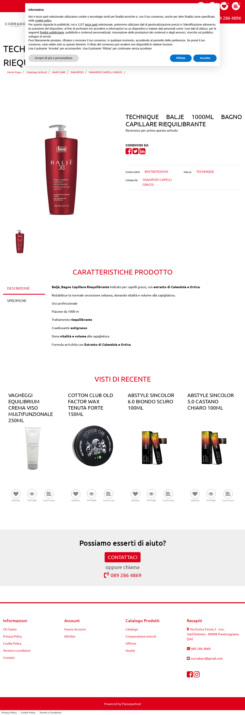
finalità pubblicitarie (52, 32)
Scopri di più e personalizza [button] (53, 58)
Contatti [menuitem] (9, 657)
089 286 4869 (122, 575)
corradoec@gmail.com (207, 658)
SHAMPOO (77, 72)
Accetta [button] (205, 58)
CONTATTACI (123, 557)
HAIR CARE (58, 72)
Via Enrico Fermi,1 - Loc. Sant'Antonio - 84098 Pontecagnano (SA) (213, 634)
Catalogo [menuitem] (132, 629)
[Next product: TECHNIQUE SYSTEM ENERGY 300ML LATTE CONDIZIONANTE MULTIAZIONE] (125, 83)
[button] (61, 169)
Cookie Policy (28, 712)
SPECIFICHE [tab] (16, 300)
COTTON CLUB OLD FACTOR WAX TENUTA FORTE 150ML (90, 404)
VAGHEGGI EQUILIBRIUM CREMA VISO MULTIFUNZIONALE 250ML (30, 407)
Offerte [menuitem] (131, 643)
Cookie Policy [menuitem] (12, 643)
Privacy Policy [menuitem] (12, 636)
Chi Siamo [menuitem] (10, 629)
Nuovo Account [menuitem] (75, 629)
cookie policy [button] (43, 20)
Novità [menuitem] (130, 650)
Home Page (14, 72)
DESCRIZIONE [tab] (18, 288)
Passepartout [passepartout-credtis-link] (131, 704)
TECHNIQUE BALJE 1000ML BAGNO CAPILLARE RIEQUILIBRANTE (180, 72)
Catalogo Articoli (36, 72)
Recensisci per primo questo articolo (152, 130)
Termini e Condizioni (50, 712)
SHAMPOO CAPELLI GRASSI (105, 72)
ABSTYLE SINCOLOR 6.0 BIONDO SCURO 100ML (151, 401)
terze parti (91, 24)
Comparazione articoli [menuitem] (141, 636)
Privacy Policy (9, 712)
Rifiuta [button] (180, 58)
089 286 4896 (224, 17)
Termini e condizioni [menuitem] (17, 650)
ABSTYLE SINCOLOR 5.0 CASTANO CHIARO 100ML (210, 401)
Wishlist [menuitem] (69, 636)
